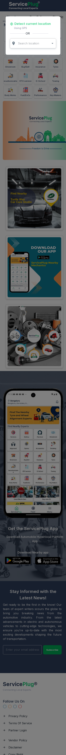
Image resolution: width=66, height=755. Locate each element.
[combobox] (33, 43)
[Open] (52, 43)
